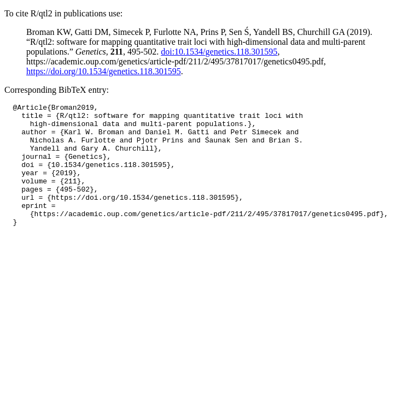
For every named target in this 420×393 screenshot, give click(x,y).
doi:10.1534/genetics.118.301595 (219, 51)
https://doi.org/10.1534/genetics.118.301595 (103, 71)
